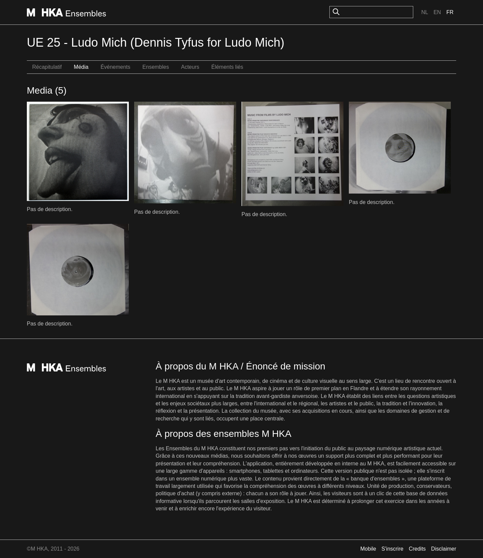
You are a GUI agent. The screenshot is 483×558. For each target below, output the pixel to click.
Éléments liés (227, 67)
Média (81, 67)
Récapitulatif (47, 67)
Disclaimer (443, 549)
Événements (115, 67)
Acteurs (190, 67)
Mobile (368, 549)
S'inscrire (392, 549)
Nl (424, 12)
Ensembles (156, 67)
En (437, 12)
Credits (417, 549)
